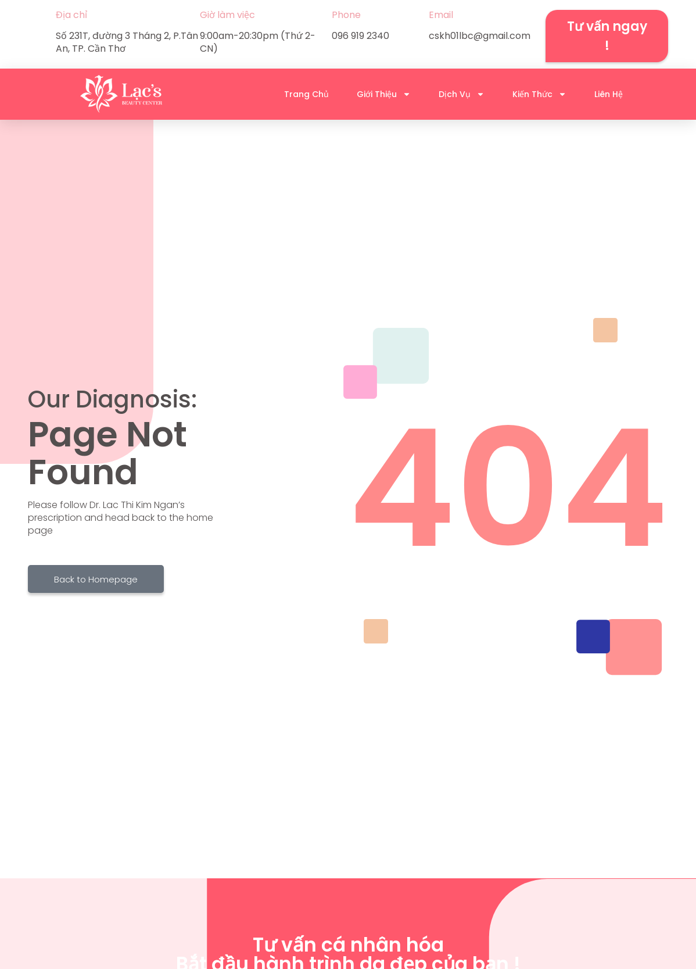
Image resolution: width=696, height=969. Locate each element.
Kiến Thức (539, 94)
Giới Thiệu (384, 94)
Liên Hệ (608, 94)
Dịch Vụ (462, 94)
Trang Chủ (306, 94)
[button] (607, 36)
